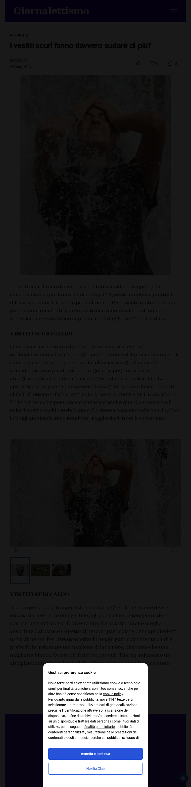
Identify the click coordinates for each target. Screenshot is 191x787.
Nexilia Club (95, 769)
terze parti (125, 699)
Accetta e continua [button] (95, 754)
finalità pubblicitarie (99, 727)
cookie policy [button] (113, 694)
